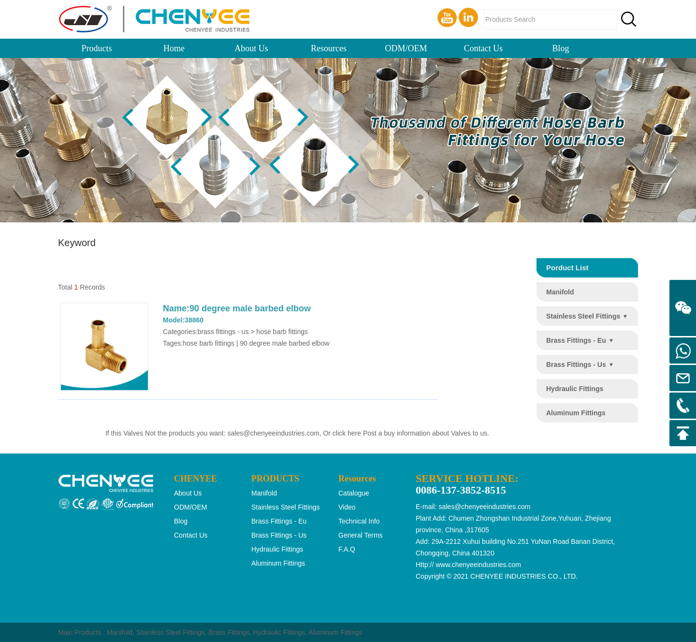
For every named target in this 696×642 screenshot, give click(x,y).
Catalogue (353, 493)
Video (347, 507)
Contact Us (483, 48)
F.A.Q (346, 549)
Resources (329, 48)
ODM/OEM (406, 48)
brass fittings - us (576, 364)
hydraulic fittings (574, 389)
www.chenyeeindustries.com (478, 565)
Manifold (119, 632)
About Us (251, 48)
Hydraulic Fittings (279, 632)
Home (174, 48)
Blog (560, 48)
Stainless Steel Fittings (170, 632)
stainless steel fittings (583, 316)
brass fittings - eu (576, 340)
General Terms (360, 535)
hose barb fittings (208, 343)
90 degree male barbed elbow (284, 343)
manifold (560, 292)
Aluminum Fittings (335, 632)
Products (97, 48)
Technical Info (359, 521)
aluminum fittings (576, 413)
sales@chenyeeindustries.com (273, 433)
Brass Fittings (228, 632)
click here (347, 433)
